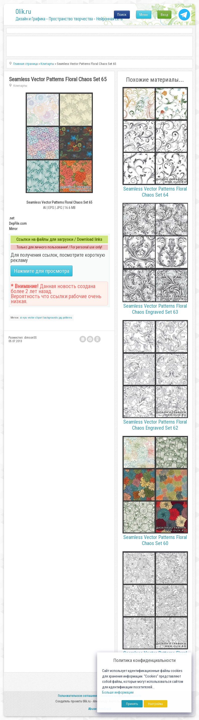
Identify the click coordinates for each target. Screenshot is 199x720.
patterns (67, 317)
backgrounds (50, 317)
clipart (39, 317)
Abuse (92, 709)
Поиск (122, 15)
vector (31, 317)
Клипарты (20, 85)
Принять (132, 704)
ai (21, 317)
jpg (60, 317)
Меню (143, 15)
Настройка (155, 704)
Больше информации (118, 692)
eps (25, 317)
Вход (164, 15)
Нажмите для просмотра (41, 271)
